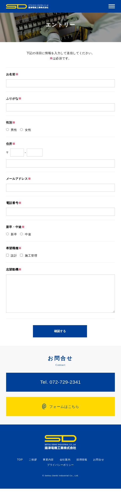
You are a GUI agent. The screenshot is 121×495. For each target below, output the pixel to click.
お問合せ (98, 465)
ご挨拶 (33, 465)
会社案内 (65, 465)
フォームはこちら (60, 412)
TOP (20, 465)
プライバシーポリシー (60, 471)
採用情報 (81, 465)
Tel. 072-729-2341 (60, 388)
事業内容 (48, 465)
